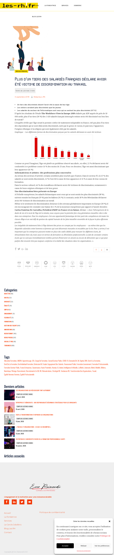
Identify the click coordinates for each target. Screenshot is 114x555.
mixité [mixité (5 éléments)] (93, 367)
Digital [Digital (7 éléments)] (82, 360)
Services (8, 521)
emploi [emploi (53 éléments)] (45, 364)
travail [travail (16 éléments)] (94, 371)
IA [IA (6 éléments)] (57, 367)
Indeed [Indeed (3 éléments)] (61, 367)
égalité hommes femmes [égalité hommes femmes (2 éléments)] (12, 374)
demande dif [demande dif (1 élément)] (73, 360)
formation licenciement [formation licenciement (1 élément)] (84, 364)
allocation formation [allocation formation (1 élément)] (10, 360)
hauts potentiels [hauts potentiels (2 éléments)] (46, 367)
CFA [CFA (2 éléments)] (33, 360)
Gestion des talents (10, 325)
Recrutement (8, 333)
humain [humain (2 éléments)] (54, 367)
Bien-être (7, 293)
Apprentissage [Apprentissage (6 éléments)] (26, 360)
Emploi (6, 309)
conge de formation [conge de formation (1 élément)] (41, 360)
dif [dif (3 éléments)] (78, 360)
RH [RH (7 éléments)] (40, 371)
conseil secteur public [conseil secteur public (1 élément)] (55, 360)
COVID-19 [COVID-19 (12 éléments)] (65, 360)
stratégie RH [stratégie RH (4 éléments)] (56, 371)
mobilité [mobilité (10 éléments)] (98, 367)
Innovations (8, 329)
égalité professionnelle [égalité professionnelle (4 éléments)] (27, 374)
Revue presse (8, 337)
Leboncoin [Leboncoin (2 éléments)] (87, 367)
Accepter (65, 546)
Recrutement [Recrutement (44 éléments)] (21, 371)
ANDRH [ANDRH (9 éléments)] (19, 360)
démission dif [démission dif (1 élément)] (38, 364)
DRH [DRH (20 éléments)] (86, 360)
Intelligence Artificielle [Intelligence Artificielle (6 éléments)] (71, 367)
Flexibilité (7, 317)
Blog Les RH (9, 529)
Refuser (84, 546)
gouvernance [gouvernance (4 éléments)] (36, 367)
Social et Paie (8, 341)
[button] (109, 521)
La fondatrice (10, 517)
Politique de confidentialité (84, 550)
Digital (6, 297)
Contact (8, 532)
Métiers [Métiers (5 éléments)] (103, 367)
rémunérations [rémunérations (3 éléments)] (47, 371)
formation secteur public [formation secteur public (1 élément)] (11, 367)
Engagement (8, 313)
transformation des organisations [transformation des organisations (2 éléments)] (80, 371)
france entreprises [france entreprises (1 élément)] (26, 367)
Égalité (6, 305)
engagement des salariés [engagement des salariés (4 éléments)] (55, 364)
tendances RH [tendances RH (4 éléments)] (65, 371)
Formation (7, 321)
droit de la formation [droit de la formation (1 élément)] (10, 364)
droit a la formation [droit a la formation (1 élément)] (94, 360)
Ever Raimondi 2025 (20, 552)
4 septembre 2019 (22, 97)
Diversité (7, 301)
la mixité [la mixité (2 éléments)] (80, 367)
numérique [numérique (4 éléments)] (7, 371)
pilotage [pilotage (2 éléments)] (14, 371)
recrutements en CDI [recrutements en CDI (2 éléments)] (32, 371)
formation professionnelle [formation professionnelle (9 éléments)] (100, 364)
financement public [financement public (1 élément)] (70, 364)
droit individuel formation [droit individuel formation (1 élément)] (25, 364)
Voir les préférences (102, 546)
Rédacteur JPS (39, 97)
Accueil (7, 513)
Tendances (7, 345)
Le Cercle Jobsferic (13, 525)
